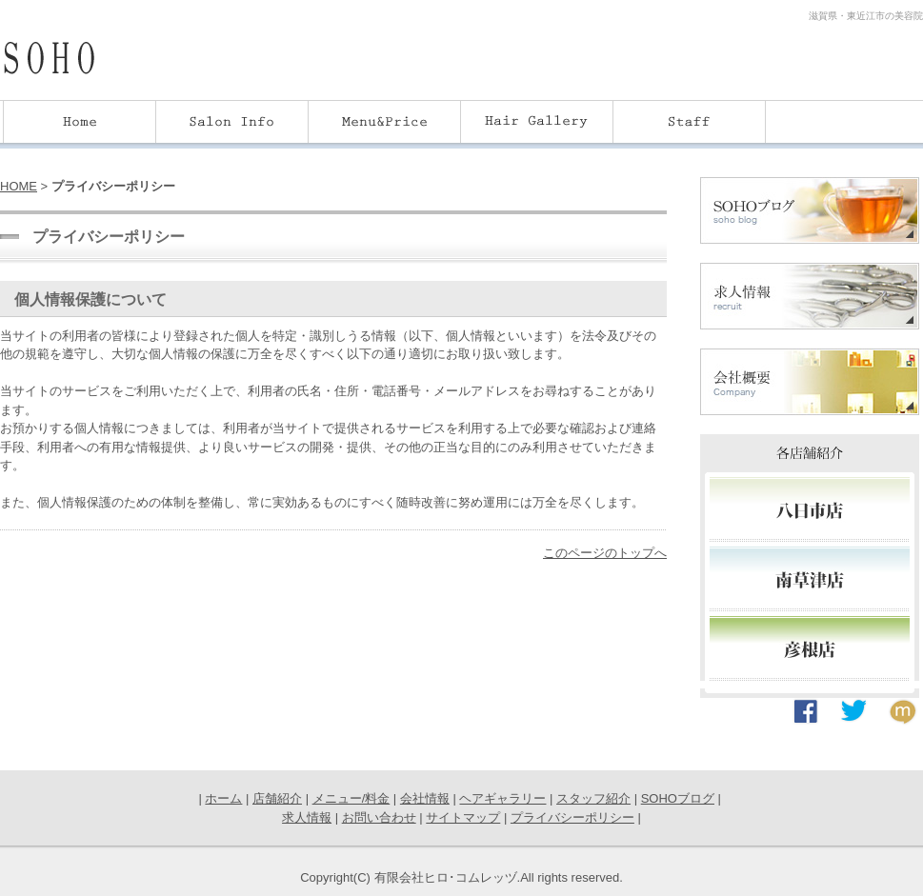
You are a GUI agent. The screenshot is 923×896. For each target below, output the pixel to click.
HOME (18, 186)
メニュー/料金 (351, 798)
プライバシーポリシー (572, 817)
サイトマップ (463, 817)
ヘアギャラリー (502, 798)
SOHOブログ (677, 798)
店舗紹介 (277, 798)
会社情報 (425, 798)
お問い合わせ (379, 817)
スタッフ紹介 (593, 798)
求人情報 (306, 817)
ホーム (223, 798)
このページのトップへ (605, 553)
